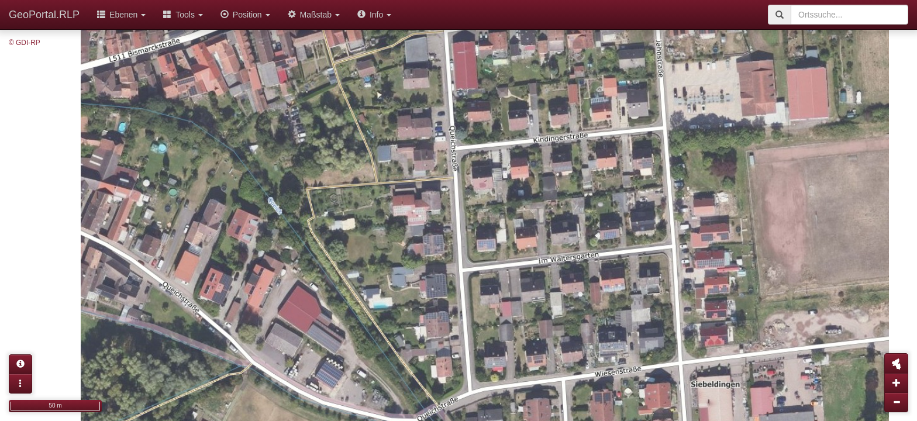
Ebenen (121, 14)
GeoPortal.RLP (44, 14)
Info (374, 14)
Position (245, 14)
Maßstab (314, 14)
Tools (183, 14)
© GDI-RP (24, 43)
